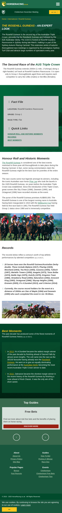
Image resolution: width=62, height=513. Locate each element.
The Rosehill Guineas (11, 163)
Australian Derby (31, 365)
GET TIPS (55, 12)
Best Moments (15, 140)
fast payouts (16, 474)
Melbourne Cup (44, 203)
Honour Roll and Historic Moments (25, 134)
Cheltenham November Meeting (26, 12)
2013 (11, 351)
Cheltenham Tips (46, 477)
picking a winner (45, 459)
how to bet (45, 456)
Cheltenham (45, 471)
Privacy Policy (16, 459)
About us (16, 456)
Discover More (31, 426)
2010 (11, 374)
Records (12, 137)
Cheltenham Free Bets (45, 474)
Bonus (16, 471)
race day (45, 462)
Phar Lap (33, 181)
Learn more (26, 505)
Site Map (16, 462)
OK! (9, 509)
